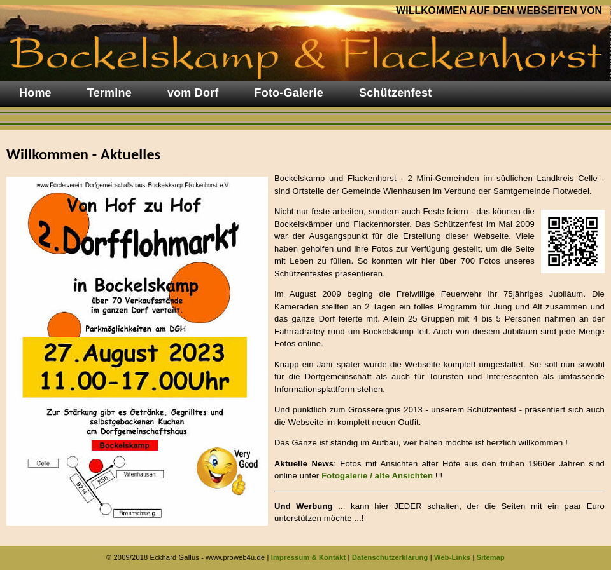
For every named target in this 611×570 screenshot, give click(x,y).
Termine (109, 92)
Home (35, 92)
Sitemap (491, 557)
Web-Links (452, 557)
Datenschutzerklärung (390, 557)
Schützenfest (395, 92)
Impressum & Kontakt (308, 557)
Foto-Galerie (289, 92)
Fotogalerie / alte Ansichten (377, 475)
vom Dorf (193, 92)
